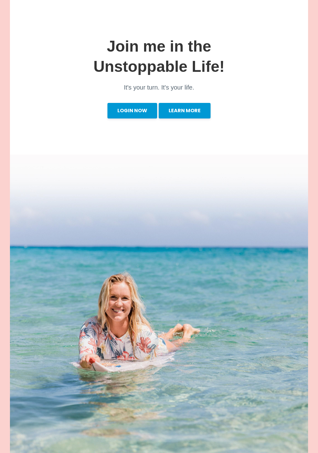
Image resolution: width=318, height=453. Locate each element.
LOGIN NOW (132, 110)
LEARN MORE (185, 110)
